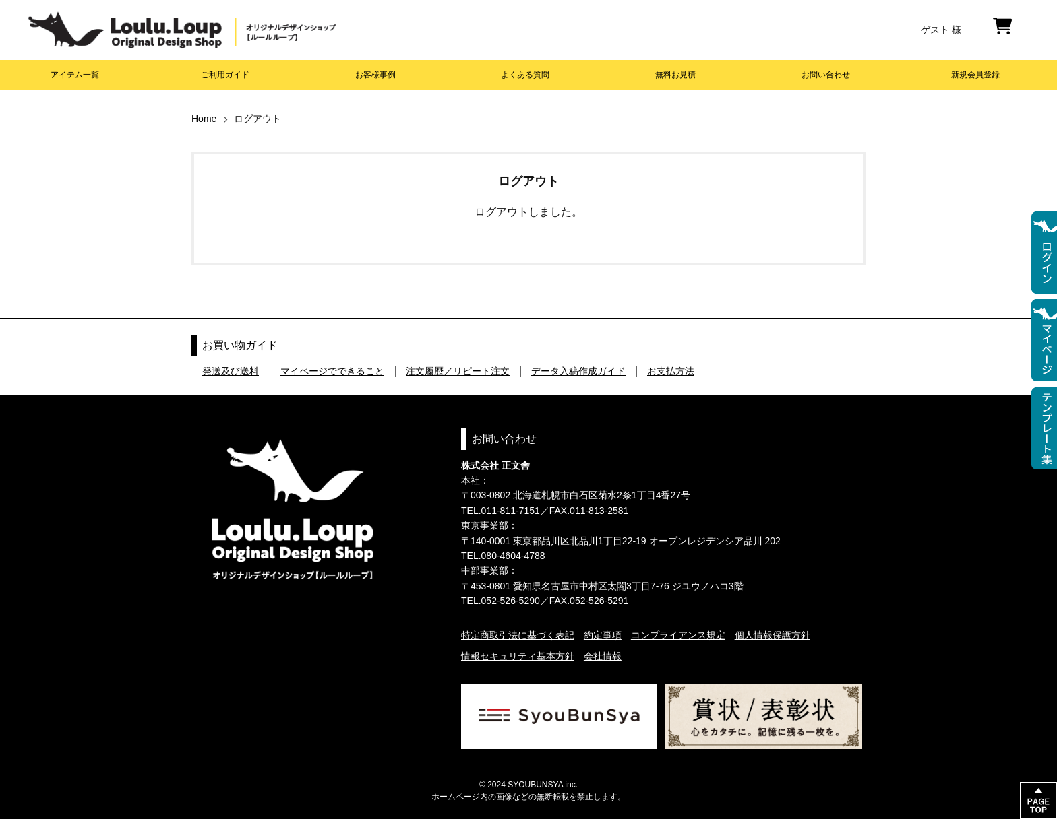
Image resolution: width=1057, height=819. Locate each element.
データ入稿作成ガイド (578, 371)
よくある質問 (525, 74)
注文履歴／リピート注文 (458, 371)
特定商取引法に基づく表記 (517, 635)
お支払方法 (670, 371)
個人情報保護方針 (772, 635)
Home (203, 118)
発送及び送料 (230, 371)
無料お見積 (675, 74)
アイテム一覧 (75, 74)
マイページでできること (332, 371)
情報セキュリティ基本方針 (517, 656)
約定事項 (603, 635)
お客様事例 (375, 74)
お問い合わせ (826, 74)
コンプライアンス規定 (678, 635)
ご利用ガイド (225, 74)
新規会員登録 (975, 74)
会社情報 (603, 656)
